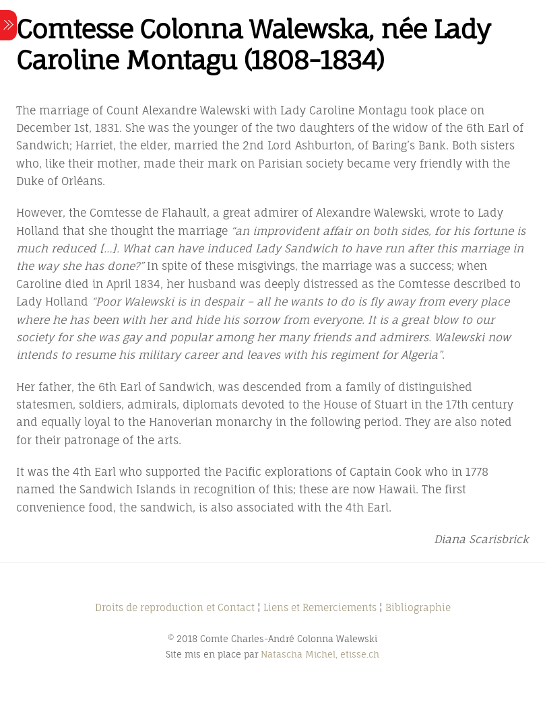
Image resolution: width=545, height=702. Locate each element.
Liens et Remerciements (320, 607)
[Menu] (8, 25)
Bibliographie (418, 607)
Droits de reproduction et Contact (175, 607)
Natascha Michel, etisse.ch (320, 654)
